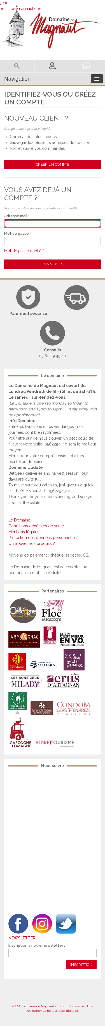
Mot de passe (16, 233)
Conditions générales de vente (36, 526)
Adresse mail (15, 216)
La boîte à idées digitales (60, 1011)
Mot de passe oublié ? (24, 251)
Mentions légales (23, 532)
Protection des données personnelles (42, 537)
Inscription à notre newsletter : (36, 945)
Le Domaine (19, 520)
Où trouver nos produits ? (31, 543)
